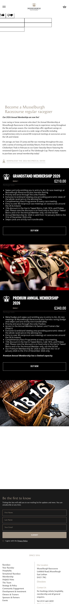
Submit (34, 535)
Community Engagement (13, 588)
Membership (7, 576)
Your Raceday (8, 568)
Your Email (9, 527)
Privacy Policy (22, 541)
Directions (41, 581)
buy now (34, 230)
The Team (6, 582)
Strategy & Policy (9, 585)
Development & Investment (14, 591)
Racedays (6, 565)
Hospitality (7, 570)
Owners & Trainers (10, 594)
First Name (9, 513)
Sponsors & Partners (11, 597)
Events (5, 600)
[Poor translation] (10, 15)
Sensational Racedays (11, 574)
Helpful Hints (8, 579)
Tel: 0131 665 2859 (45, 601)
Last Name (9, 520)
